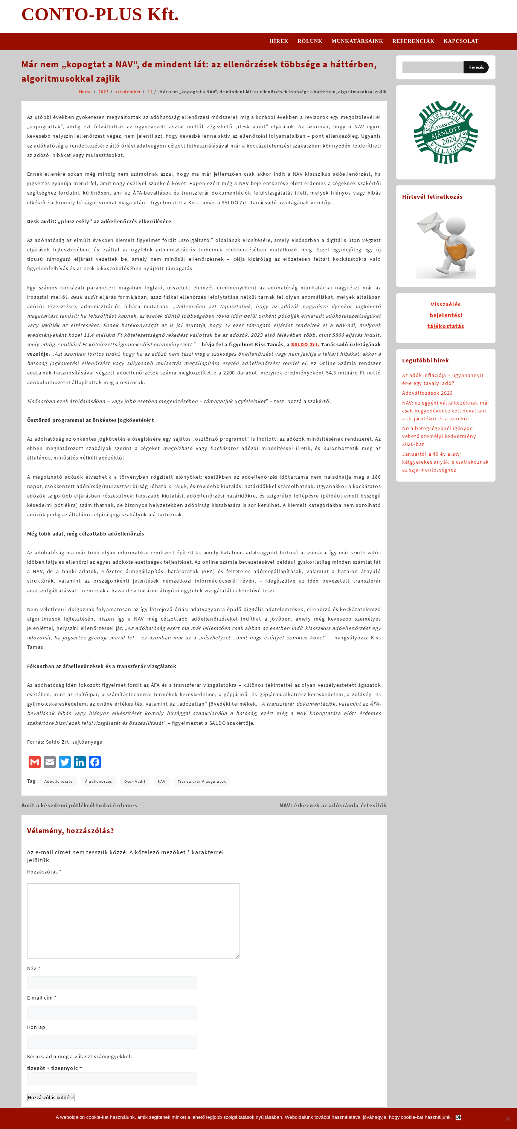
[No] (507, 1118)
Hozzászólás (44, 871)
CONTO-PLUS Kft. (100, 14)
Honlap (36, 1027)
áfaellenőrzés (98, 781)
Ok (458, 1117)
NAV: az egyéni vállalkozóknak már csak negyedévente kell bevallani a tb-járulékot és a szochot (446, 410)
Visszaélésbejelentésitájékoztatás (445, 315)
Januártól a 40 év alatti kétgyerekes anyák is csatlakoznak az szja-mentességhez (445, 461)
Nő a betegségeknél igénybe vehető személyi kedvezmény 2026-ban (439, 436)
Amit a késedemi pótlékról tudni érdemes (79, 805)
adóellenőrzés (58, 781)
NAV (162, 781)
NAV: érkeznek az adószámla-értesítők (333, 805)
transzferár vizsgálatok (202, 781)
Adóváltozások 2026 (427, 393)
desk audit (135, 781)
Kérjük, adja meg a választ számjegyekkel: (79, 1056)
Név (34, 968)
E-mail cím (42, 997)
